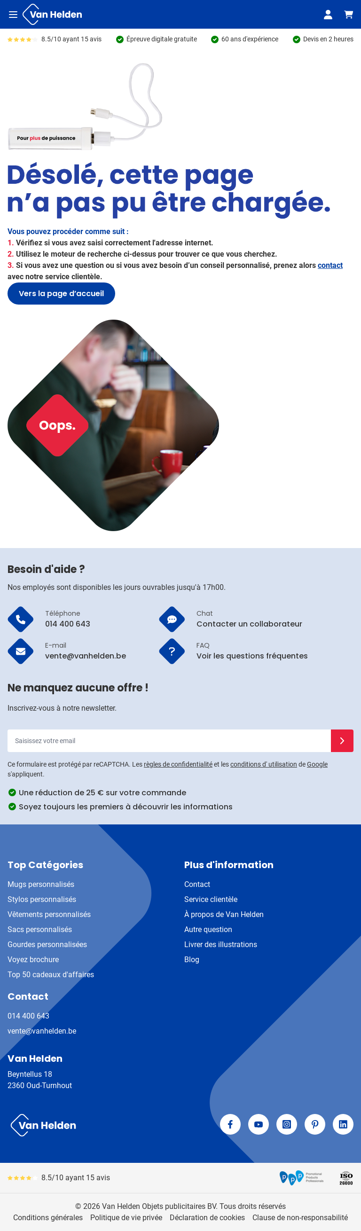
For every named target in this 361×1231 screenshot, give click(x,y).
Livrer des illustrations (220, 944)
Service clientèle (210, 899)
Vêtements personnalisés (49, 914)
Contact (197, 884)
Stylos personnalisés (42, 899)
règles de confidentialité (178, 764)
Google (317, 764)
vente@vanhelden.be (42, 1031)
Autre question (208, 929)
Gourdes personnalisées (47, 944)
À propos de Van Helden (224, 914)
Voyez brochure (33, 959)
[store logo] (92, 1125)
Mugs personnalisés (41, 884)
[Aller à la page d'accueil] (52, 14)
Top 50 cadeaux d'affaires (51, 974)
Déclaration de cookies (207, 1217)
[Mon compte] (328, 14)
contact (330, 265)
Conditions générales (48, 1217)
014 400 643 (28, 1015)
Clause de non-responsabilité (300, 1217)
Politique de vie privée (126, 1217)
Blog (191, 959)
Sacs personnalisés (40, 929)
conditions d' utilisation (263, 764)
